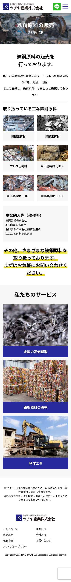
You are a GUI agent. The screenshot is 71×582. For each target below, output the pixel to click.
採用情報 (8, 540)
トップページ (10, 529)
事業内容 (41, 529)
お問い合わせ (43, 540)
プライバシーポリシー (15, 546)
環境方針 (8, 534)
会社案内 (41, 534)
